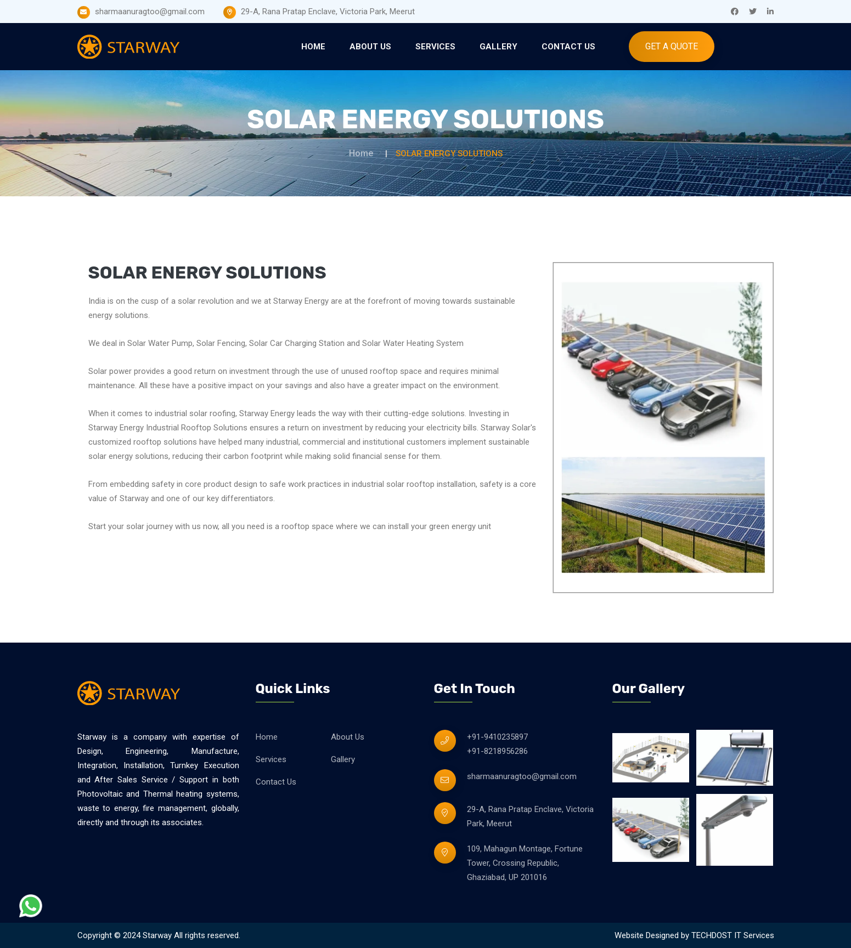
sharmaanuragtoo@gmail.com (522, 776)
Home (313, 47)
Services (435, 47)
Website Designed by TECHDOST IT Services (694, 935)
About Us (370, 47)
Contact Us (568, 47)
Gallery (498, 47)
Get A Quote (671, 46)
